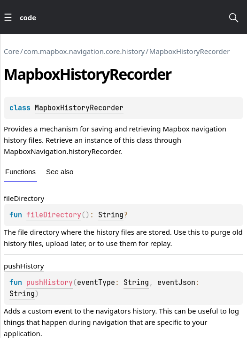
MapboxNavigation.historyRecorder (62, 151)
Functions (20, 172)
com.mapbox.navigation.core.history (84, 51)
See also (59, 172)
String (111, 215)
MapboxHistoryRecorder (189, 51)
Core (11, 51)
